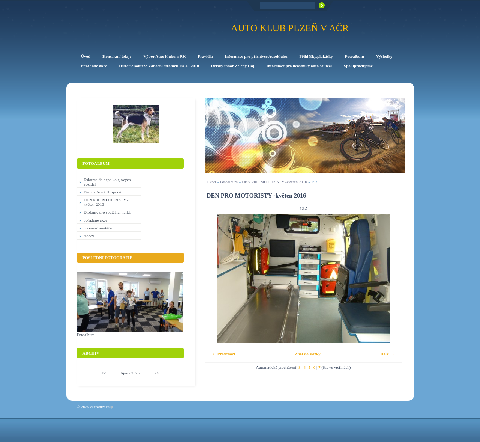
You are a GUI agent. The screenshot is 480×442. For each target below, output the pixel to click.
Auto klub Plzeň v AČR (290, 28)
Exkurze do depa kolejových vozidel (107, 181)
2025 (135, 373)
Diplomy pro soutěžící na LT (107, 212)
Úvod (211, 182)
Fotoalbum (229, 182)
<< (103, 373)
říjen (124, 373)
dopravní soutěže (98, 228)
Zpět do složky (307, 353)
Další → (387, 353)
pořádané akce (95, 220)
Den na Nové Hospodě (102, 192)
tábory (89, 236)
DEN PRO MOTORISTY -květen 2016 (274, 182)
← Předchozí (223, 353)
